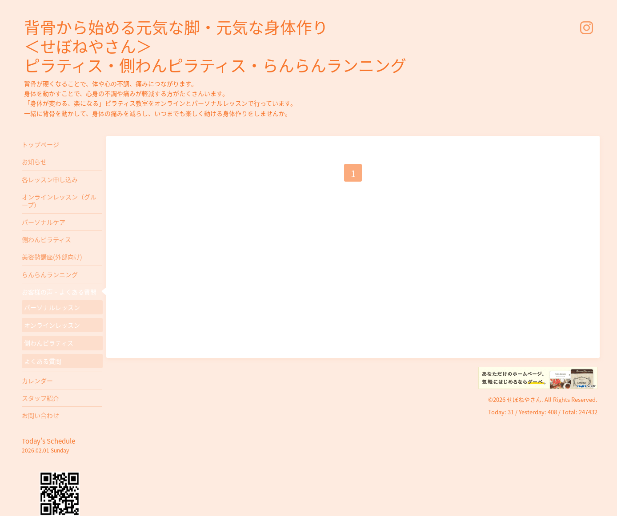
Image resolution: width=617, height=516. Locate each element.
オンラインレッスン (52, 325)
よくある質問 (42, 361)
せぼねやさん (524, 399)
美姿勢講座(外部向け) (52, 256)
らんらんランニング (50, 274)
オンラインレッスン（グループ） (59, 200)
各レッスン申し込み (50, 179)
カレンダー (37, 380)
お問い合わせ (40, 415)
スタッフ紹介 (40, 397)
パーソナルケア (43, 222)
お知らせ (34, 161)
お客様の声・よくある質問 (59, 291)
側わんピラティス (46, 239)
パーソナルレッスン (52, 307)
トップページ (40, 144)
